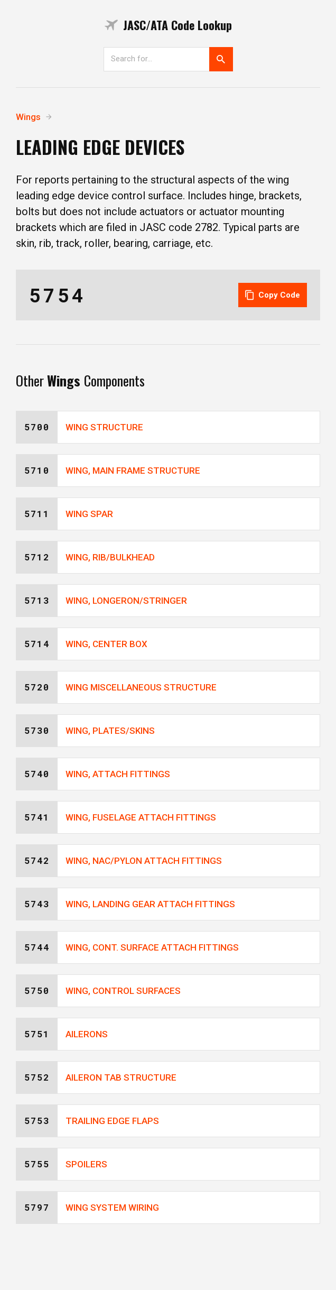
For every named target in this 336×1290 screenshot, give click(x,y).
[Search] (156, 59)
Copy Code (272, 295)
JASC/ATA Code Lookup (168, 25)
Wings (28, 117)
